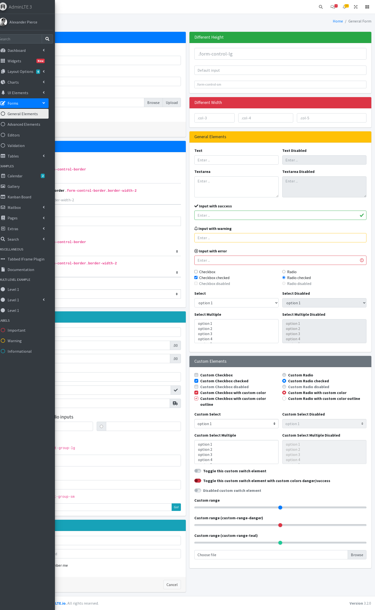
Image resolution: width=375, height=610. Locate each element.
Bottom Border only (108, 169)
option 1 (259, 323)
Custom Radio (315, 375)
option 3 (259, 333)
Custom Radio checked (323, 380)
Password (78, 71)
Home (83, 6)
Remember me (111, 565)
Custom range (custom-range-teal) (256, 541)
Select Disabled (311, 293)
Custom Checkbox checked (255, 380)
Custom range (237, 506)
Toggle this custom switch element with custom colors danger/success (297, 486)
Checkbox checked (245, 277)
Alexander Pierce (29, 22)
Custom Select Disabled (318, 420)
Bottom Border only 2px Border (134, 190)
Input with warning (243, 228)
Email (75, 540)
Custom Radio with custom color (332, 392)
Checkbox (238, 271)
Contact (103, 6)
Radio (307, 271)
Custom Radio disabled (323, 386)
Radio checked (314, 277)
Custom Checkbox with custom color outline (258, 407)
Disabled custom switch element (263, 496)
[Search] (25, 39)
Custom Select (238, 420)
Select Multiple (238, 314)
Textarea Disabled (313, 171)
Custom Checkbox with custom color (258, 395)
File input (78, 92)
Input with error (241, 251)
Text (229, 150)
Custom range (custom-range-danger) (259, 523)
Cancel (202, 584)
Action (81, 460)
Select (230, 293)
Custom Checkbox (247, 375)
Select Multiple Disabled (318, 314)
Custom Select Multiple (246, 441)
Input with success (243, 205)
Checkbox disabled (245, 283)
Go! (206, 507)
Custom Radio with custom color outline (332, 401)
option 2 (259, 328)
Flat (84, 211)
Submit (79, 129)
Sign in (78, 584)
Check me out (86, 114)
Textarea (233, 171)
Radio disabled (314, 283)
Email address (82, 50)
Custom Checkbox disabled (255, 386)
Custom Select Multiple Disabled (326, 441)
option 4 (259, 338)
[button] (68, 7)
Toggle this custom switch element (265, 476)
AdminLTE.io (116, 603)
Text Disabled (309, 150)
